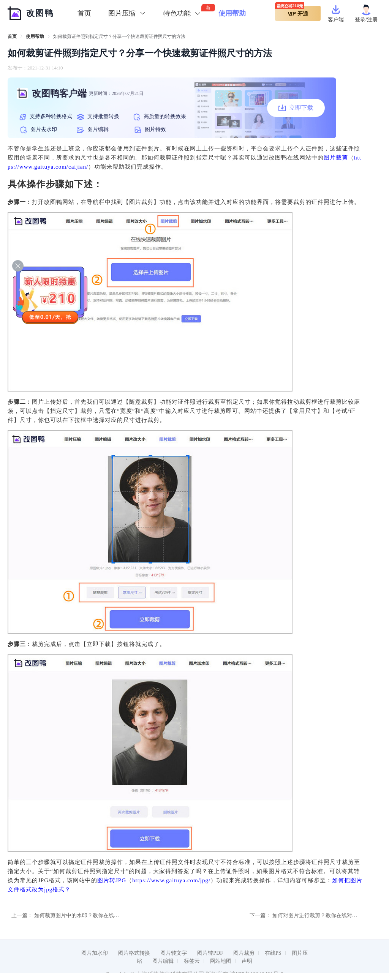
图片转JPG (111, 880)
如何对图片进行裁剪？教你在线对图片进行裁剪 (328, 915)
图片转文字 (173, 953)
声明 (247, 961)
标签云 (192, 961)
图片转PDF (210, 953)
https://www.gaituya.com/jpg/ (171, 880)
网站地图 (220, 961)
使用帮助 (35, 36)
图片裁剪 (336, 158)
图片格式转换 (134, 953)
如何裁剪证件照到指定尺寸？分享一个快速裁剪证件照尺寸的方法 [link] (119, 36)
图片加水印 (94, 953)
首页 (84, 13)
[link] (12, 36)
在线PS (273, 953)
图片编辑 (163, 961)
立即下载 (295, 108)
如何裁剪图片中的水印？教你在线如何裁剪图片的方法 (98, 915)
